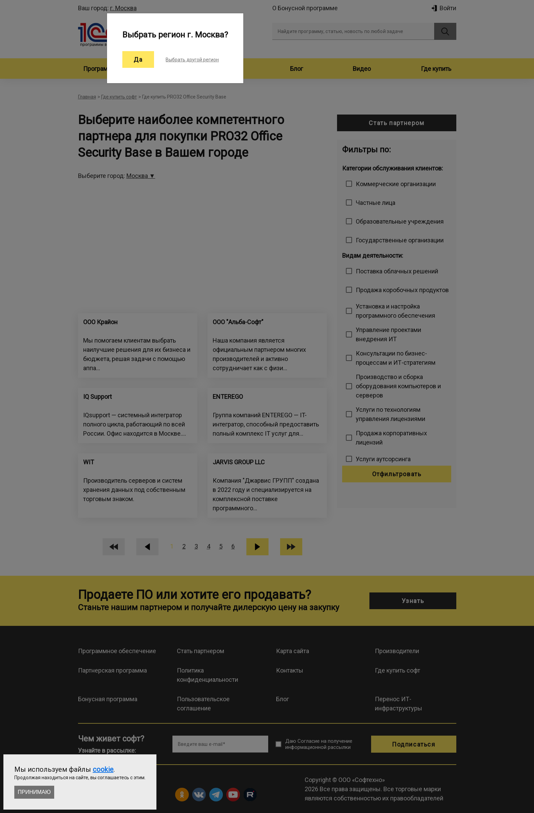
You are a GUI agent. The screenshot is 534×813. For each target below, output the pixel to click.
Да (138, 59)
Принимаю (34, 792)
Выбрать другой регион (192, 59)
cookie (103, 769)
